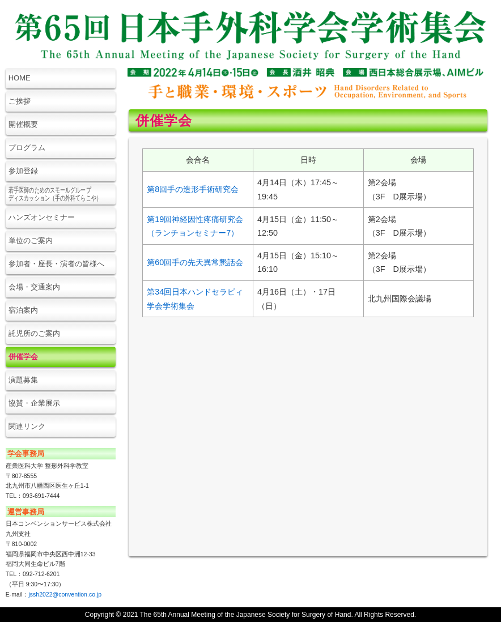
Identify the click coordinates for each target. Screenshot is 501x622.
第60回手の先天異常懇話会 (195, 262)
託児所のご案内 (34, 333)
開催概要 (23, 124)
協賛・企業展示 (34, 403)
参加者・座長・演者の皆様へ (56, 263)
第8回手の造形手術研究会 (193, 189)
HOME (20, 78)
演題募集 (23, 380)
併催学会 (23, 356)
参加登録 (23, 171)
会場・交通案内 (34, 287)
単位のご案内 (31, 240)
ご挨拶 (20, 101)
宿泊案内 (23, 310)
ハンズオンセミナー (42, 217)
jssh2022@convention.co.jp (64, 594)
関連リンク (27, 426)
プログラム (27, 147)
